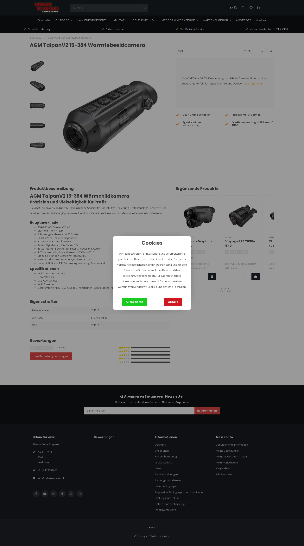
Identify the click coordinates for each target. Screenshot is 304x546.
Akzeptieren (134, 302)
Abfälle (173, 302)
